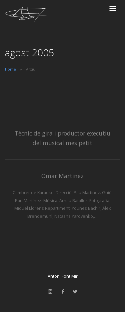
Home (10, 69)
